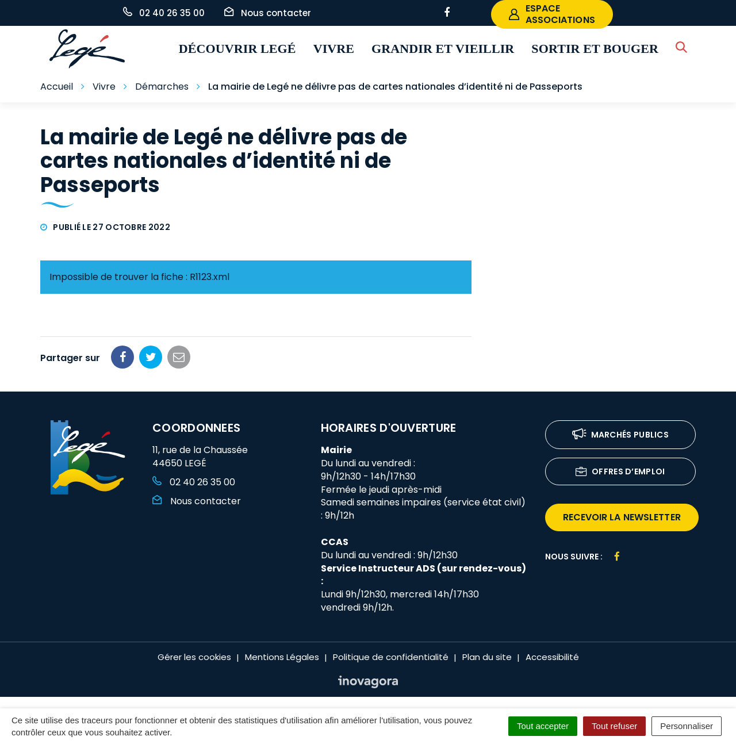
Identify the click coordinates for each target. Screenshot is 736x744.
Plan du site (487, 657)
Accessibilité (552, 657)
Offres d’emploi (620, 472)
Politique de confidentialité (390, 657)
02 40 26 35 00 (193, 482)
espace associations (552, 14)
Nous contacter (196, 501)
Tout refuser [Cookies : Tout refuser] (614, 726)
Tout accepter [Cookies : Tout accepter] (543, 726)
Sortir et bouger (594, 48)
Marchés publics (620, 435)
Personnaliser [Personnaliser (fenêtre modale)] (686, 726)
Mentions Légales (282, 657)
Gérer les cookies (194, 657)
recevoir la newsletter (622, 517)
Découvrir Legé (237, 48)
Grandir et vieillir (442, 48)
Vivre (333, 48)
